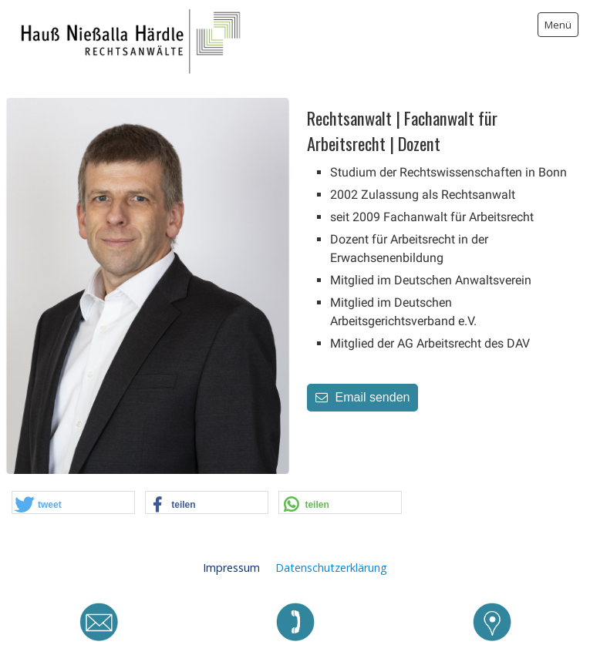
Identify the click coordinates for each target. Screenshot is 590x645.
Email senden (362, 397)
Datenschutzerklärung (331, 567)
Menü (557, 25)
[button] (73, 503)
